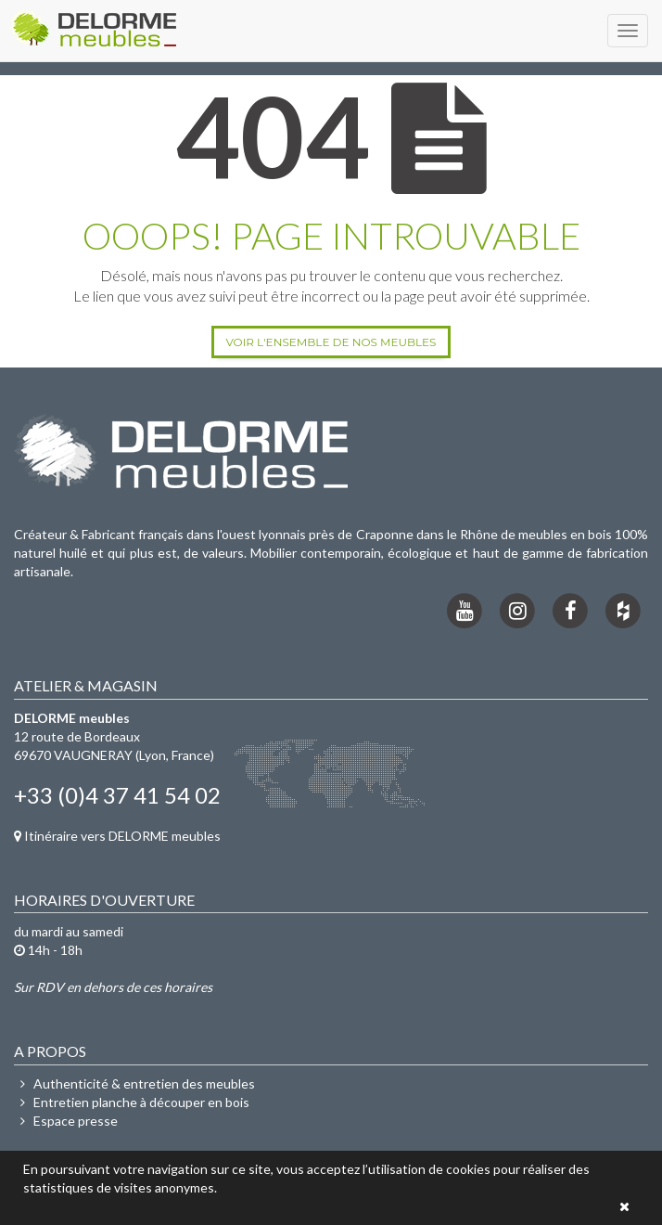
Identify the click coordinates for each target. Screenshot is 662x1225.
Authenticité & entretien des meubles (134, 1083)
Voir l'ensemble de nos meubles (330, 342)
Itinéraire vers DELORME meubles (117, 836)
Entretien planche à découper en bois (131, 1102)
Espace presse (66, 1120)
